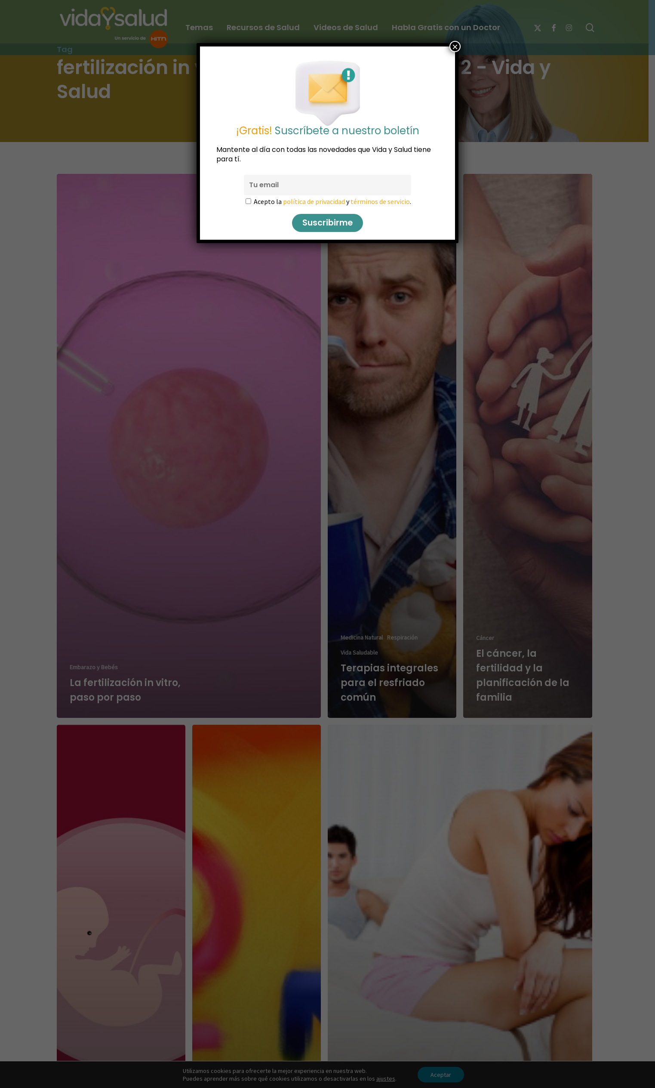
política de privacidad (314, 201)
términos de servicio (380, 201)
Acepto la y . (332, 201)
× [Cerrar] (455, 46)
